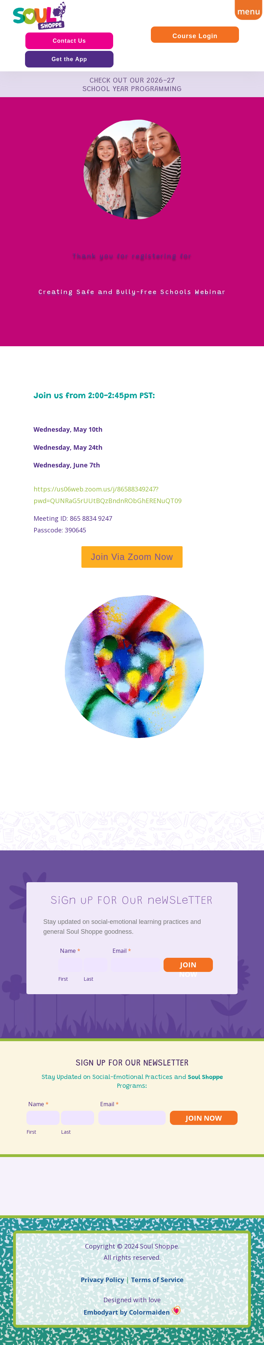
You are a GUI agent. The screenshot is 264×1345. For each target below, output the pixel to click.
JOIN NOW (188, 966)
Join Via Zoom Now (132, 557)
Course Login (194, 36)
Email (121, 951)
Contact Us (69, 41)
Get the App (69, 59)
